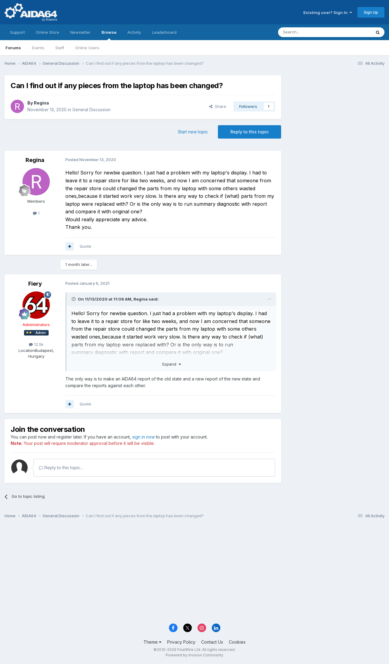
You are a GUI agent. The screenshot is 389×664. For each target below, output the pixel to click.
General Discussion (91, 109)
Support (17, 32)
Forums (13, 47)
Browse (109, 35)
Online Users (87, 47)
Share (217, 106)
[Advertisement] (335, 116)
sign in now (143, 436)
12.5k (36, 344)
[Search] (309, 32)
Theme (152, 642)
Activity (134, 32)
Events (38, 47)
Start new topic (193, 131)
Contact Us (212, 642)
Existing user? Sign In (327, 12)
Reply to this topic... (61, 467)
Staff (59, 47)
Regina (41, 102)
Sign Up (371, 12)
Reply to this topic (249, 131)
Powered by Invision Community (194, 655)
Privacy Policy (181, 642)
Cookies (237, 642)
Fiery (35, 283)
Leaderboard (164, 32)
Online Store (47, 32)
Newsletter (80, 32)
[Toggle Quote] (74, 299)
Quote (85, 246)
